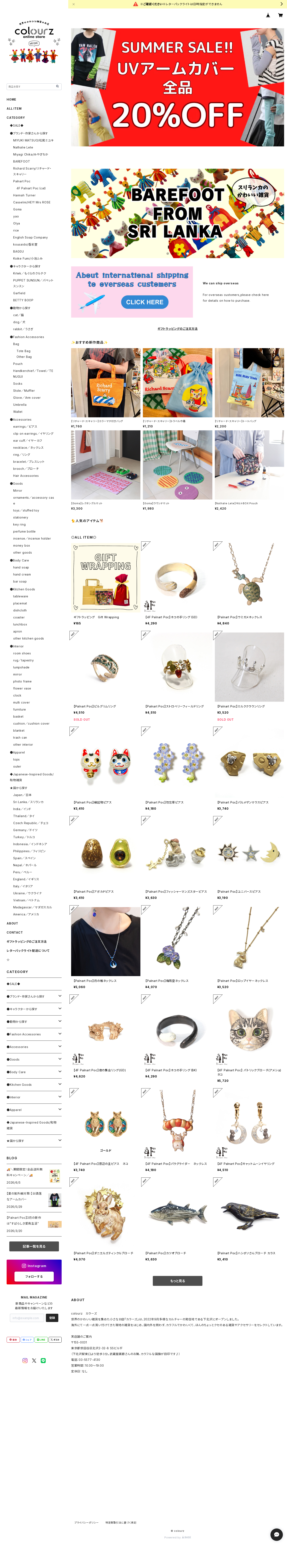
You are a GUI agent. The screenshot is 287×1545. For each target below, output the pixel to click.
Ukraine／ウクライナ (27, 893)
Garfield (19, 293)
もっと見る (177, 1281)
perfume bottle (24, 531)
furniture (19, 709)
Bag (16, 344)
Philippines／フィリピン (29, 851)
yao (16, 216)
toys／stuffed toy (26, 510)
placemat (20, 603)
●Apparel (17, 752)
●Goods (16, 483)
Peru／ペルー (22, 872)
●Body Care (19, 560)
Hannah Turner (24, 195)
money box (21, 545)
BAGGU (18, 251)
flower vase (22, 688)
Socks (18, 383)
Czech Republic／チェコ (30, 823)
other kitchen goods (28, 638)
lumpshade (21, 667)
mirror (17, 674)
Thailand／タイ (24, 816)
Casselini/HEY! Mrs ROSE (31, 202)
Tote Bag (23, 351)
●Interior (17, 646)
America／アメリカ (26, 914)
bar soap (20, 581)
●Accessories (21, 419)
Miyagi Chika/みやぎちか (30, 154)
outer (17, 766)
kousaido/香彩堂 (25, 244)
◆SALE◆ (17, 125)
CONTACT (15, 932)
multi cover (21, 702)
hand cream (22, 574)
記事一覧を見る (34, 1246)
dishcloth (20, 610)
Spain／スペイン (24, 858)
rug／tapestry (23, 660)
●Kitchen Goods (22, 589)
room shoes (22, 653)
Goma (17, 209)
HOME (11, 99)
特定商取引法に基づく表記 (120, 1522)
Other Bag (24, 356)
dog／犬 (19, 322)
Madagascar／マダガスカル (32, 907)
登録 (52, 1318)
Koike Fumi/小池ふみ (28, 258)
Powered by (177, 1537)
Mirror (17, 490)
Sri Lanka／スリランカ (28, 802)
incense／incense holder (32, 538)
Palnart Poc (22, 181)
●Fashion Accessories (27, 337)
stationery (20, 517)
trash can (20, 737)
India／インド (22, 809)
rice (16, 230)
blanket (19, 730)
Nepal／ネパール (25, 865)
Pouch (18, 363)
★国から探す (19, 788)
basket (18, 716)
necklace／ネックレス (28, 447)
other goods (22, 552)
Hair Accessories (26, 475)
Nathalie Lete (23, 147)
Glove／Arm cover (27, 397)
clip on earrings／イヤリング (33, 433)
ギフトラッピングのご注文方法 (27, 941)
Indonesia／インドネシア (30, 844)
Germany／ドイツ (25, 830)
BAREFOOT (21, 161)
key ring (19, 524)
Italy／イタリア (23, 886)
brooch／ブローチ (26, 468)
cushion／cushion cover (31, 723)
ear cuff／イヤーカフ (27, 440)
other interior (23, 744)
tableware (20, 596)
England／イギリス (26, 879)
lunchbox (20, 624)
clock (17, 695)
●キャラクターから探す (25, 266)
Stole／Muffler (24, 390)
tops (16, 759)
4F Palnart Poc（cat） (32, 188)
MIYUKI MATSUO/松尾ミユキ (33, 140)
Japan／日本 (22, 795)
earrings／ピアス (25, 426)
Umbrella (19, 404)
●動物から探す (20, 308)
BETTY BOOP (23, 300)
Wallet (18, 411)
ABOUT (12, 923)
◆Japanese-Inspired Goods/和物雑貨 (32, 1125)
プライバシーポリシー (86, 1522)
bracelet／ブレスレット (29, 461)
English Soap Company (30, 237)
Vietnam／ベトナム (26, 900)
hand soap (21, 567)
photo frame (22, 681)
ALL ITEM (14, 108)
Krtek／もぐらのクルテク (29, 273)
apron (17, 631)
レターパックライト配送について (28, 950)
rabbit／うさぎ (23, 329)
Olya (16, 223)
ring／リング (21, 454)
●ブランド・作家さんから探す (29, 133)
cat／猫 (18, 315)
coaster (19, 617)
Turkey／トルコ (24, 837)
